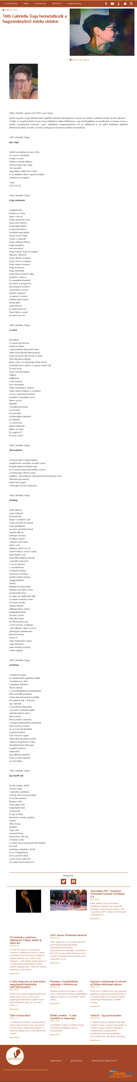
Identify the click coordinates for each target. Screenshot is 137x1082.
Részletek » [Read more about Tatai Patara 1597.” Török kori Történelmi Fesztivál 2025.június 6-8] (95, 919)
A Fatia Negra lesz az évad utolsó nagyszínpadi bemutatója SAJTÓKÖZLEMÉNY (28, 984)
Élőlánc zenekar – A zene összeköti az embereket (63, 1017)
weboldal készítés (121, 1077)
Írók (80, 59)
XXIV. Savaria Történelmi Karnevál (68, 935)
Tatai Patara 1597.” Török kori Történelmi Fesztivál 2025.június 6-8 (107, 894)
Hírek (26, 3)
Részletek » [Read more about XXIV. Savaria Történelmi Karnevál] (55, 963)
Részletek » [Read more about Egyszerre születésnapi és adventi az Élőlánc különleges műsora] (95, 1006)
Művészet (57, 3)
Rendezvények (74, 3)
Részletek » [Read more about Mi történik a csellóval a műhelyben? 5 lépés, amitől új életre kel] (15, 973)
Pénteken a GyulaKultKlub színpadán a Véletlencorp (64, 983)
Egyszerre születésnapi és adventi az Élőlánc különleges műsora (108, 983)
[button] (131, 3)
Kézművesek (40, 3)
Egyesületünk (11, 3)
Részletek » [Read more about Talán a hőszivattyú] (15, 1037)
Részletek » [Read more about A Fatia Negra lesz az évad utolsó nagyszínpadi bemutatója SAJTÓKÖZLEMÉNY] (15, 1009)
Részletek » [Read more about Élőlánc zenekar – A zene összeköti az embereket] (55, 1034)
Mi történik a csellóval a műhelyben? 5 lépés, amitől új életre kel (25, 940)
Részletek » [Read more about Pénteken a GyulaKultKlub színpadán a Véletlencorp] (55, 1003)
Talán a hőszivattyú (20, 1015)
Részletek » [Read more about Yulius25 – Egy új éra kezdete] (95, 1040)
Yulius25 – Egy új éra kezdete (105, 1015)
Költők (86, 59)
